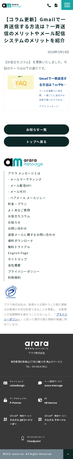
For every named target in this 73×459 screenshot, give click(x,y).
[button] (67, 5)
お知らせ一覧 (36, 129)
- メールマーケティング (25, 179)
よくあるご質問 (19, 210)
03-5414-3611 (51, 6)
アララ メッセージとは (24, 173)
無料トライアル (19, 247)
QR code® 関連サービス (21, 420)
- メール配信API (20, 185)
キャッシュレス (21, 383)
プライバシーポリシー (24, 271)
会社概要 (14, 265)
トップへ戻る (36, 141)
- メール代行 (17, 191)
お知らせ (14, 222)
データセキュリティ (21, 400)
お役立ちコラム (19, 216)
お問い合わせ (17, 228)
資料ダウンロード (58, 5)
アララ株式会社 (36, 352)
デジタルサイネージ (38, 439)
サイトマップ (17, 259)
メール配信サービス (55, 383)
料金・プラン (17, 204)
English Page (18, 253)
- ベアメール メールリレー (27, 198)
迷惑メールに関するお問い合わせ (31, 235)
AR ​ (55, 400)
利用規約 (14, 277)
